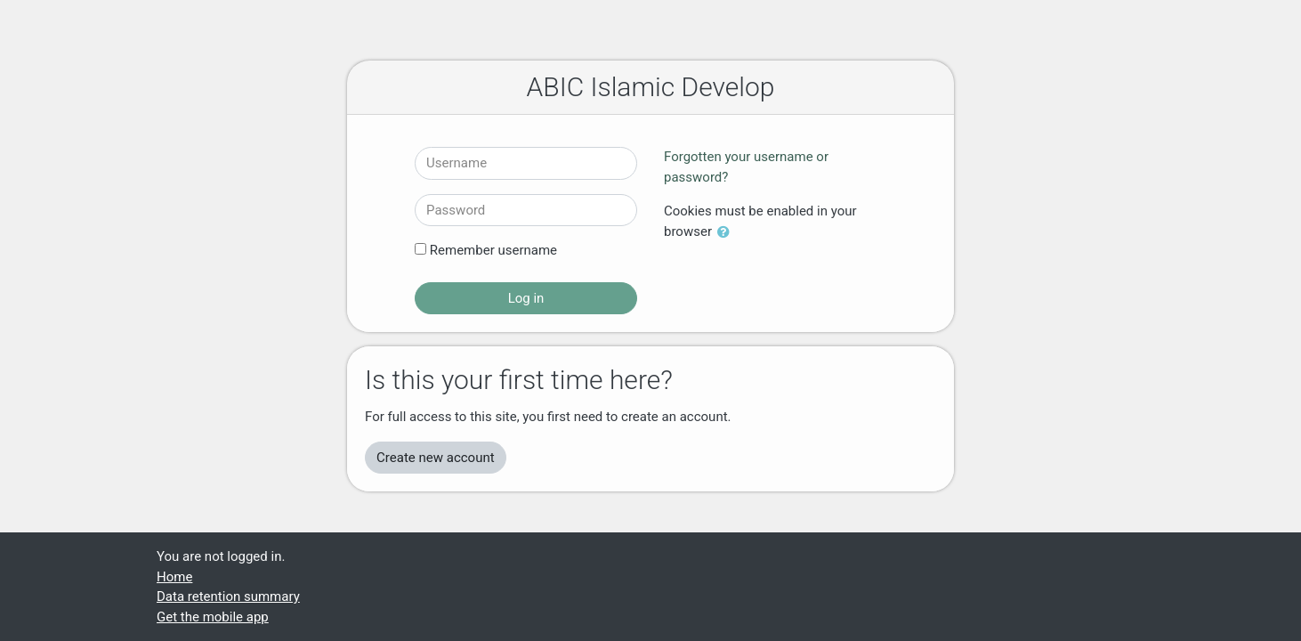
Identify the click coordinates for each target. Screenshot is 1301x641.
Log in (526, 298)
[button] (727, 233)
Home (174, 577)
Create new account (435, 458)
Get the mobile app (213, 617)
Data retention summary (228, 596)
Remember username (493, 250)
